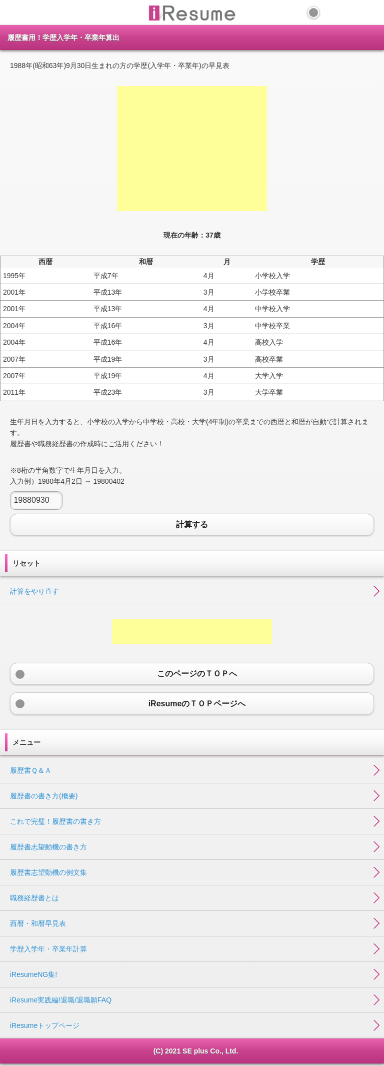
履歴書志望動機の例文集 (48, 872)
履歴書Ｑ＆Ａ (31, 770)
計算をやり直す (34, 591)
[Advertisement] (192, 148)
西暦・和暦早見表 (38, 923)
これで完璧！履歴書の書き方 (55, 821)
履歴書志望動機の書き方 (48, 847)
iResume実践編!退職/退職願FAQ (61, 1000)
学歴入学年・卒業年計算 (48, 949)
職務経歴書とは (34, 898)
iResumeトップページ (45, 1025)
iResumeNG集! (33, 974)
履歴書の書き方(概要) (44, 796)
